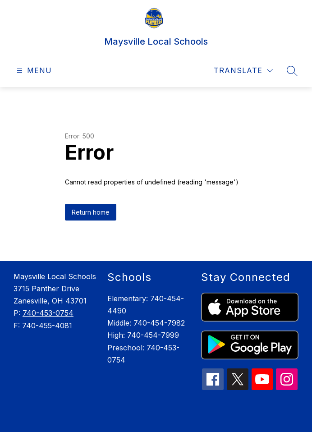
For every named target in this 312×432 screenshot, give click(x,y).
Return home (91, 212)
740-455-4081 (47, 325)
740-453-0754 (48, 312)
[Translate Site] (243, 70)
